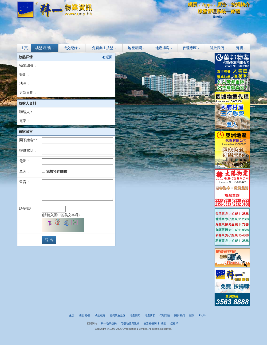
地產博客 (163, 48)
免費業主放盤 (104, 48)
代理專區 (191, 48)
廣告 (221, 4)
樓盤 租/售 (44, 48)
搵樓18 (174, 323)
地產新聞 (136, 48)
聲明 (241, 48)
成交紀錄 (71, 48)
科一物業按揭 (109, 323)
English (218, 16)
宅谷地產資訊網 (130, 323)
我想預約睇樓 (54, 171)
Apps (207, 4)
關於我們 (218, 48)
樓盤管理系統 (212, 11)
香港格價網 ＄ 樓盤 (155, 323)
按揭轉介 (240, 4)
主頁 (24, 48)
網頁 (192, 4)
